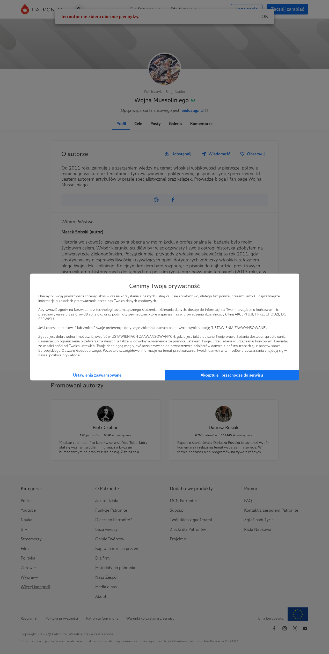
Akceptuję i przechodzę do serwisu (232, 375)
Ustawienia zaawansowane (97, 375)
